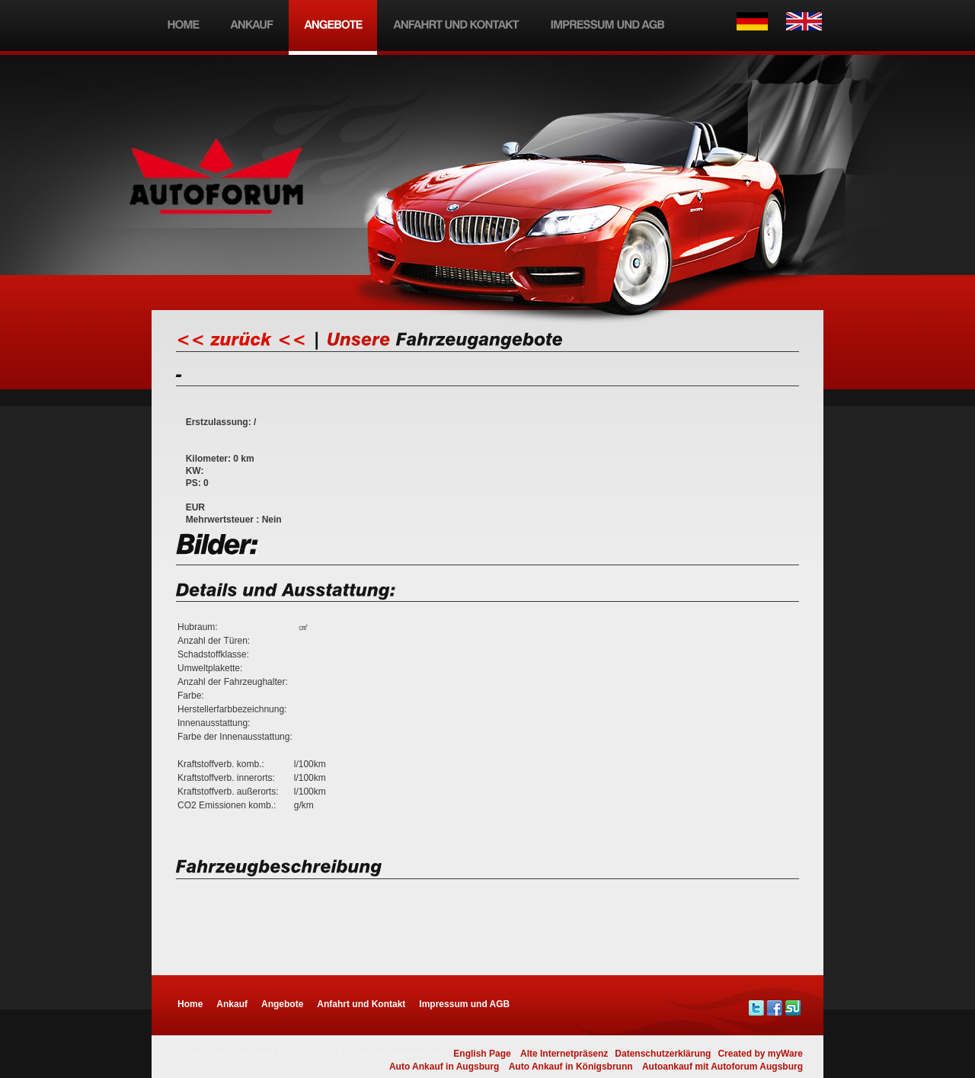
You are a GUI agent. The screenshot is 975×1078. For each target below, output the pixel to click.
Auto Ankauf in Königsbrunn (571, 1066)
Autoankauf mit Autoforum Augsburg (722, 1066)
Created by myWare (760, 1053)
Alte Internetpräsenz (564, 1053)
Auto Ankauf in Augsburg (444, 1066)
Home (190, 1004)
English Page (481, 1053)
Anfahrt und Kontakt (361, 1004)
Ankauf (232, 1004)
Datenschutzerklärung (663, 1053)
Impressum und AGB (464, 1004)
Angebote (282, 1004)
